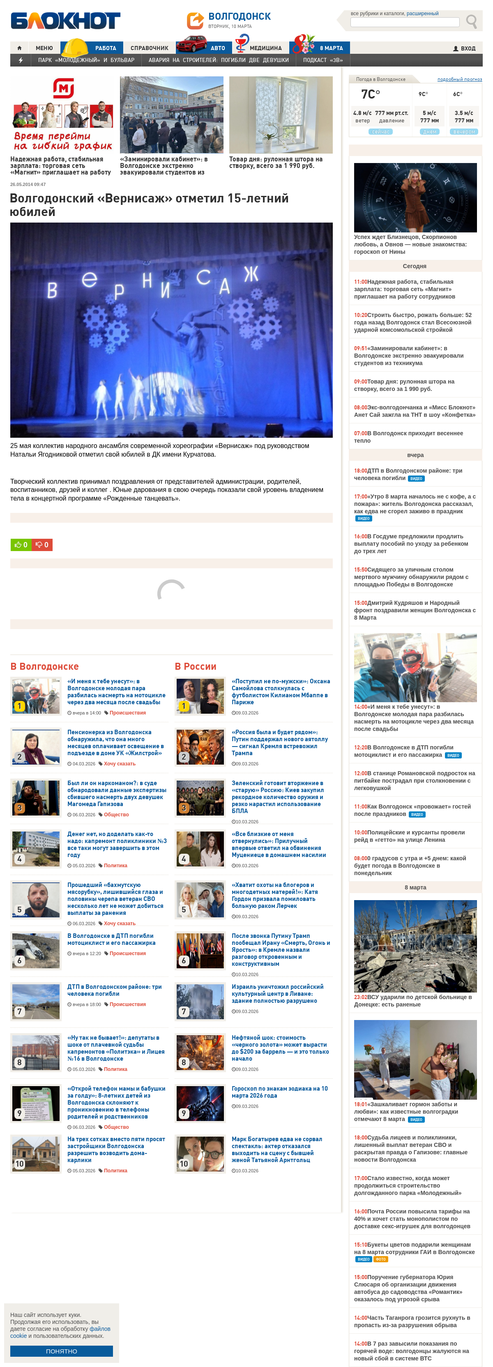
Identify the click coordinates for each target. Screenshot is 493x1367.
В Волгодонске (44, 666)
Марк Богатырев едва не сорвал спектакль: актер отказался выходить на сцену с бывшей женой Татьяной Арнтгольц (277, 1149)
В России (196, 666)
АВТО (200, 47)
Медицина (258, 47)
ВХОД (464, 48)
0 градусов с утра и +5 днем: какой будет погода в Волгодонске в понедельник (410, 865)
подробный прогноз (460, 79)
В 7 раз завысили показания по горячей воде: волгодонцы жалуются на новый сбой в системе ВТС (411, 1351)
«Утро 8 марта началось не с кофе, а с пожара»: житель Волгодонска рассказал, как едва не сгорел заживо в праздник (415, 504)
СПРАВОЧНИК (149, 48)
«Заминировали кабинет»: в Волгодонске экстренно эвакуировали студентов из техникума (409, 355)
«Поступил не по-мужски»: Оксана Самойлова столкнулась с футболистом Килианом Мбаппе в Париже (281, 692)
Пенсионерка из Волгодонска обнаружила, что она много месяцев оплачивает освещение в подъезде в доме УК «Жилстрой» (115, 742)
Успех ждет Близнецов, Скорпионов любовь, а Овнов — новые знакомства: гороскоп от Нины (410, 244)
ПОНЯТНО (61, 1351)
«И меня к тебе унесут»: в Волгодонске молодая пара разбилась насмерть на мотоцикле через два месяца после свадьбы (116, 692)
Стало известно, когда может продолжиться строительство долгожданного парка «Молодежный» (408, 1185)
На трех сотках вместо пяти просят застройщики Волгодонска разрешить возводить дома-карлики (116, 1149)
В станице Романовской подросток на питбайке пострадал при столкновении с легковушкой (414, 780)
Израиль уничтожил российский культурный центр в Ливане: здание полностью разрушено (278, 993)
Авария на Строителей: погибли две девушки (219, 60)
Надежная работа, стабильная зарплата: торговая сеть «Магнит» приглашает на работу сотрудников (404, 289)
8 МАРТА (316, 47)
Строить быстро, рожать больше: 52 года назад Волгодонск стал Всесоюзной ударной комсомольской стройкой (413, 322)
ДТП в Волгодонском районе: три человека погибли (114, 990)
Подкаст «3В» (323, 60)
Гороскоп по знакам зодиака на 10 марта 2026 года (280, 1092)
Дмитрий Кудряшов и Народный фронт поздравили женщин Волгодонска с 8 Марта (415, 610)
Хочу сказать (120, 764)
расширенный (423, 13)
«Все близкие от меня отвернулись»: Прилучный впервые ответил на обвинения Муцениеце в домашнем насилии (279, 844)
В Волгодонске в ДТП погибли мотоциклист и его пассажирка (111, 939)
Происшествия (128, 713)
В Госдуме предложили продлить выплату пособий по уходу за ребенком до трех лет (411, 543)
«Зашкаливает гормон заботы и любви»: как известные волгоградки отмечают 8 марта (406, 1111)
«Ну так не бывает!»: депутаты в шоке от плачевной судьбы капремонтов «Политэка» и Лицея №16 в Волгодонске (116, 1048)
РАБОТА (88, 47)
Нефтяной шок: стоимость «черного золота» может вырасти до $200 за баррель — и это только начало (280, 1048)
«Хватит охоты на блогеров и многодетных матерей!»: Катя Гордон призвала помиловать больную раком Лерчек (275, 895)
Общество (116, 815)
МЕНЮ (44, 48)
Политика (115, 865)
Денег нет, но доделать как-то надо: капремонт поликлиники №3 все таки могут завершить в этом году (117, 844)
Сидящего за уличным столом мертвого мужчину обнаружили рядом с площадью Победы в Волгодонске (411, 577)
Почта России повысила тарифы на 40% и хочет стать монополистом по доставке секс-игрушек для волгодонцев (412, 1218)
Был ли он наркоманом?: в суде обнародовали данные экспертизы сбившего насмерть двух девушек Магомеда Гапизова (116, 793)
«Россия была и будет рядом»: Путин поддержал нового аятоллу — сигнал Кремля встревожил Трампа (280, 742)
